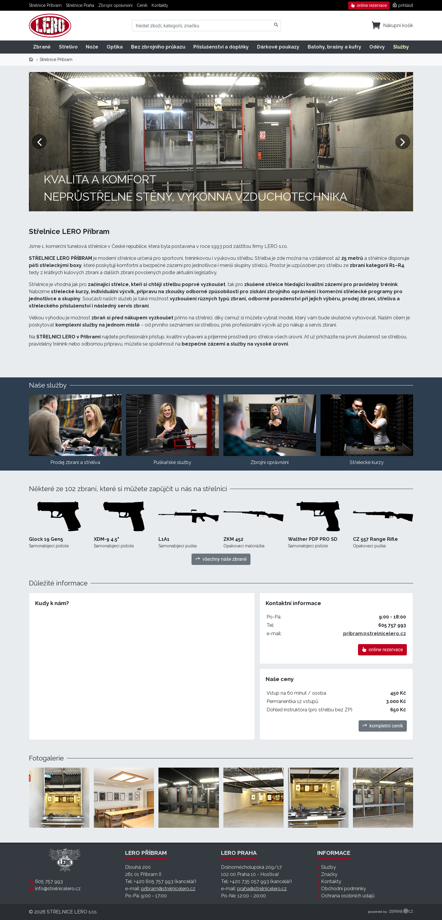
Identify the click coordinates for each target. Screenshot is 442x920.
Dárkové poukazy (278, 47)
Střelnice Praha (80, 5)
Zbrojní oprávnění (115, 5)
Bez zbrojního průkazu (158, 47)
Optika (115, 47)
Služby (401, 47)
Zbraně (42, 47)
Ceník (142, 5)
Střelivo (68, 47)
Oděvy (377, 47)
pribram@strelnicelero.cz (374, 633)
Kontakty (160, 5)
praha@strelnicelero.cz (262, 888)
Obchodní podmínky (343, 888)
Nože (92, 47)
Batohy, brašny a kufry (334, 47)
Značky (329, 874)
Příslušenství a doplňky (221, 47)
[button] (39, 141)
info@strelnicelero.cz (58, 888)
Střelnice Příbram (45, 5)
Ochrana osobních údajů (348, 896)
